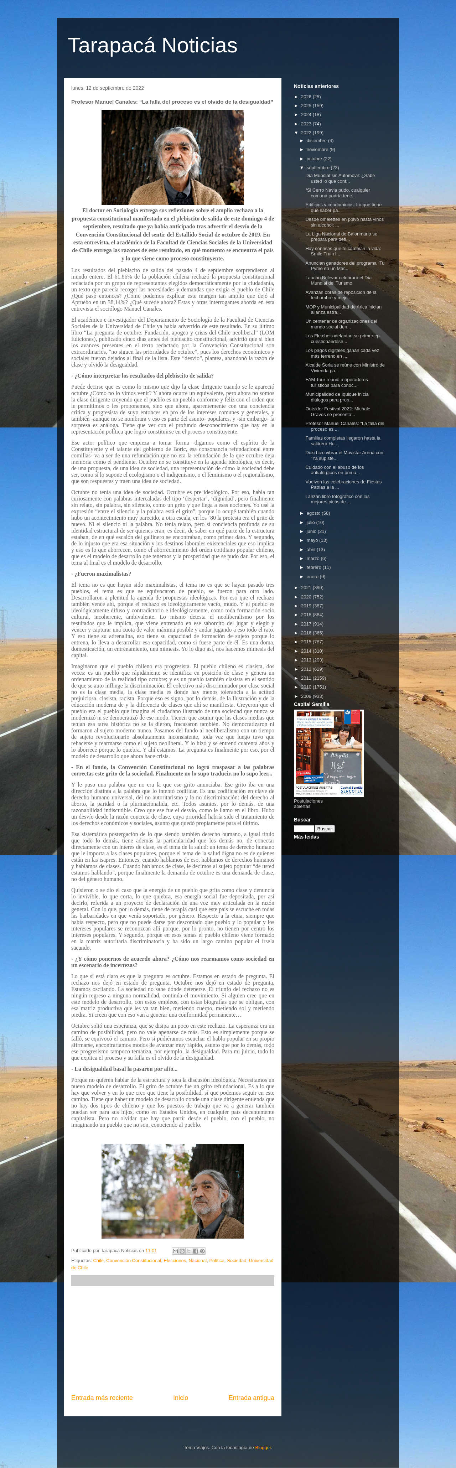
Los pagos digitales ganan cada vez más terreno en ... (342, 353)
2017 (307, 624)
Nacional (198, 1260)
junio (312, 531)
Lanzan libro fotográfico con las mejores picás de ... (337, 499)
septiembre (319, 167)
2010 (307, 687)
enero (313, 576)
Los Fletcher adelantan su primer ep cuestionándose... (342, 338)
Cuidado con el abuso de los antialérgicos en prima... (334, 470)
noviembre (318, 149)
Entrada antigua (251, 1397)
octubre (315, 158)
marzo (314, 558)
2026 (307, 96)
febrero (315, 567)
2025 (307, 105)
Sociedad (236, 1260)
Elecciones (175, 1260)
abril (312, 549)
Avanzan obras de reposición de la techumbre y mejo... (340, 295)
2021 (307, 587)
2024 (307, 114)
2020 (307, 597)
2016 (307, 633)
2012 (307, 669)
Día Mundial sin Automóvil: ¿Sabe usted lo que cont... (340, 178)
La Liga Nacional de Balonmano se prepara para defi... (341, 236)
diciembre (317, 140)
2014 (307, 651)
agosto (314, 513)
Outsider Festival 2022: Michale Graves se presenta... (337, 411)
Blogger (263, 1447)
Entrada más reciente (102, 1397)
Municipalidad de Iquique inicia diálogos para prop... (336, 397)
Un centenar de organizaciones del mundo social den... (341, 324)
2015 (307, 641)
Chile (98, 1260)
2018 (307, 614)
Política (216, 1260)
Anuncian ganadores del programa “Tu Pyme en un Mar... (344, 265)
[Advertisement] (172, 1339)
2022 (307, 132)
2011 (307, 678)
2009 (307, 696)
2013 (307, 660)
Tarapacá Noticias (153, 45)
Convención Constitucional (133, 1260)
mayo (313, 540)
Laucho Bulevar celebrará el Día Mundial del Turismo (338, 280)
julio (311, 522)
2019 (307, 605)
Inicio (180, 1397)
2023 (307, 123)
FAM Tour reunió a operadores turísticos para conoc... (336, 382)
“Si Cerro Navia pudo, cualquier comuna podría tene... (337, 192)
